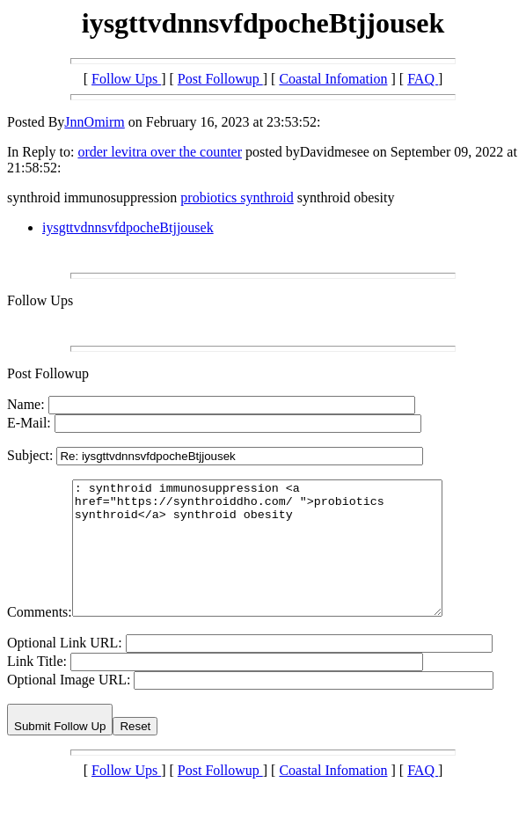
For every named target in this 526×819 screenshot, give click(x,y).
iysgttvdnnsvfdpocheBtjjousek (128, 227)
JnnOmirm (94, 121)
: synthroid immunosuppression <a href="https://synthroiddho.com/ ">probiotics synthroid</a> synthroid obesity (279, 561)
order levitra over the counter (159, 151)
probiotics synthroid (236, 197)
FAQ (422, 78)
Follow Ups (126, 78)
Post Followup (220, 78)
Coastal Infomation (333, 78)
